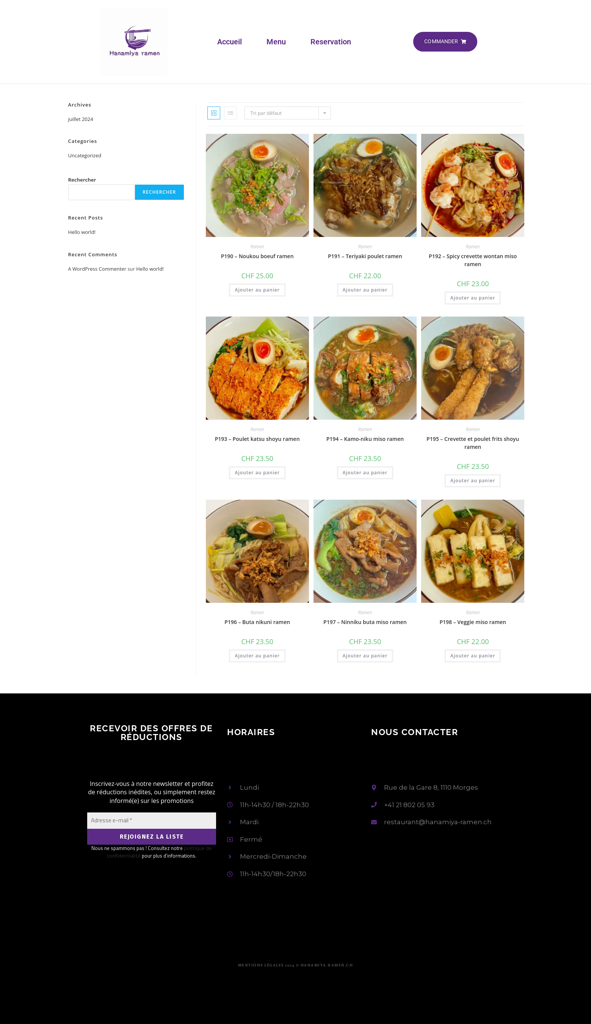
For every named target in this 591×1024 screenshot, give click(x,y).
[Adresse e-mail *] (151, 820)
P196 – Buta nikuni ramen (257, 622)
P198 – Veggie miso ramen (472, 622)
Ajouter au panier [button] (257, 290)
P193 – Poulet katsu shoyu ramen (257, 438)
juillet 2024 (80, 119)
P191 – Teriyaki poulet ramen (365, 256)
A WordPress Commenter (97, 268)
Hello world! (82, 232)
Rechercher (82, 179)
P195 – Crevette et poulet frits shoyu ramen (472, 442)
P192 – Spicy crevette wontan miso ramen (473, 260)
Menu (276, 41)
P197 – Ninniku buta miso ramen (365, 622)
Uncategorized (85, 155)
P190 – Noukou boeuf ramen (257, 256)
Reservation (330, 41)
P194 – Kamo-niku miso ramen (365, 438)
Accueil (229, 41)
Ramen (257, 246)
